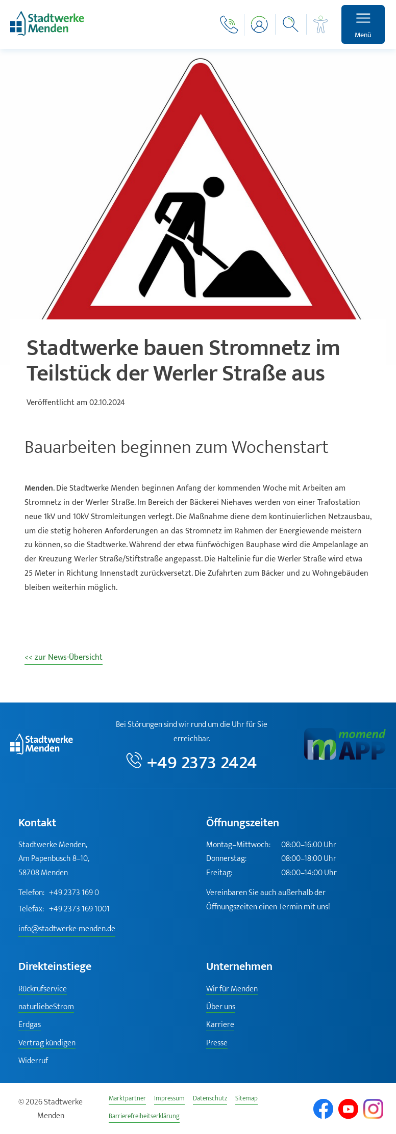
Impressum (169, 1099)
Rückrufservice (42, 989)
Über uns (220, 1007)
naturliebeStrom (46, 1007)
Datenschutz (210, 1099)
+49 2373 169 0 (58, 893)
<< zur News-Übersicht (63, 657)
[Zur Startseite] (47, 33)
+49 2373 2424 (202, 762)
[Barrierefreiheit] (321, 24)
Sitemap (246, 1099)
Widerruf (33, 1061)
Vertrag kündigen (47, 1043)
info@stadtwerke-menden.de (66, 929)
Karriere (220, 1025)
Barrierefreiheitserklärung (144, 1117)
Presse (217, 1043)
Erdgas (29, 1025)
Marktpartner (127, 1099)
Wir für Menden (232, 989)
